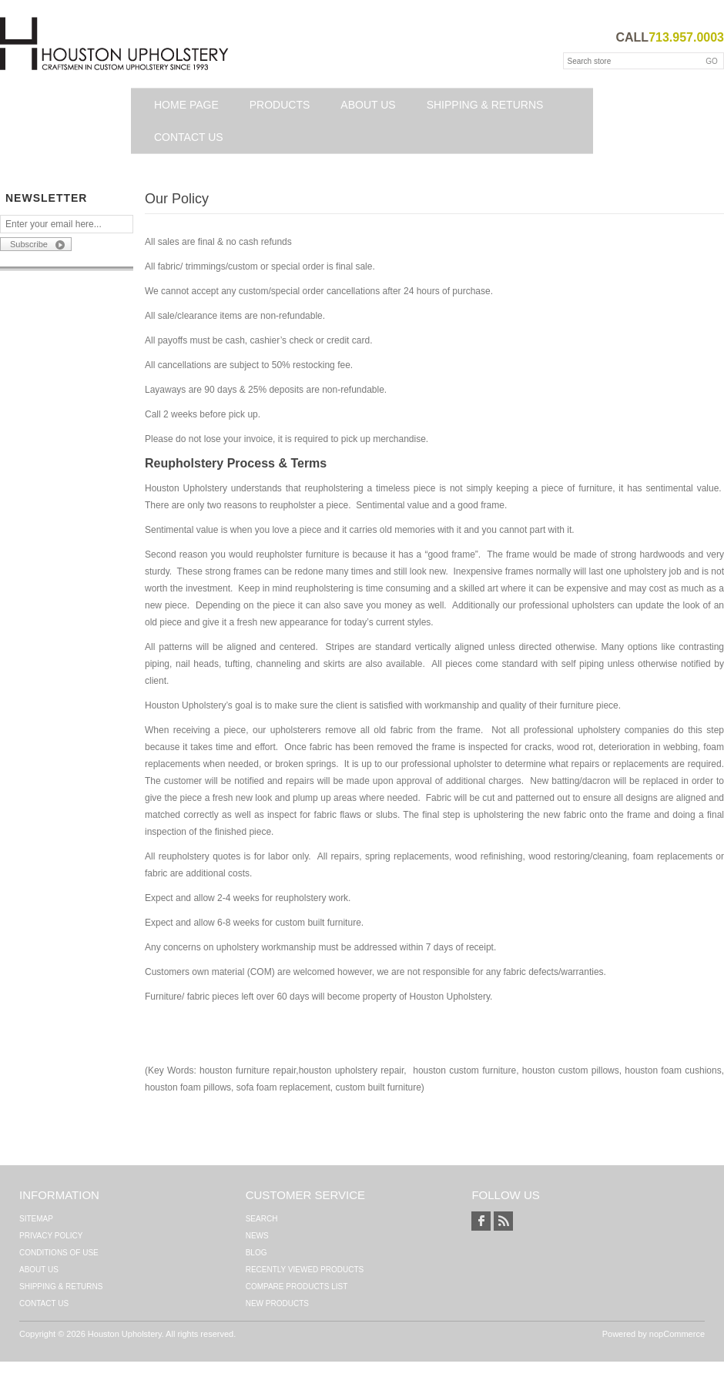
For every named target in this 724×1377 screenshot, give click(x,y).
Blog (256, 1252)
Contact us (188, 137)
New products (277, 1303)
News (257, 1235)
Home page (186, 105)
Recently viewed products (305, 1269)
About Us (367, 105)
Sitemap (36, 1219)
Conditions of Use (59, 1252)
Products (280, 105)
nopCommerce (677, 1333)
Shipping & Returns (485, 105)
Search (262, 1219)
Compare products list (297, 1286)
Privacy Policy (50, 1235)
